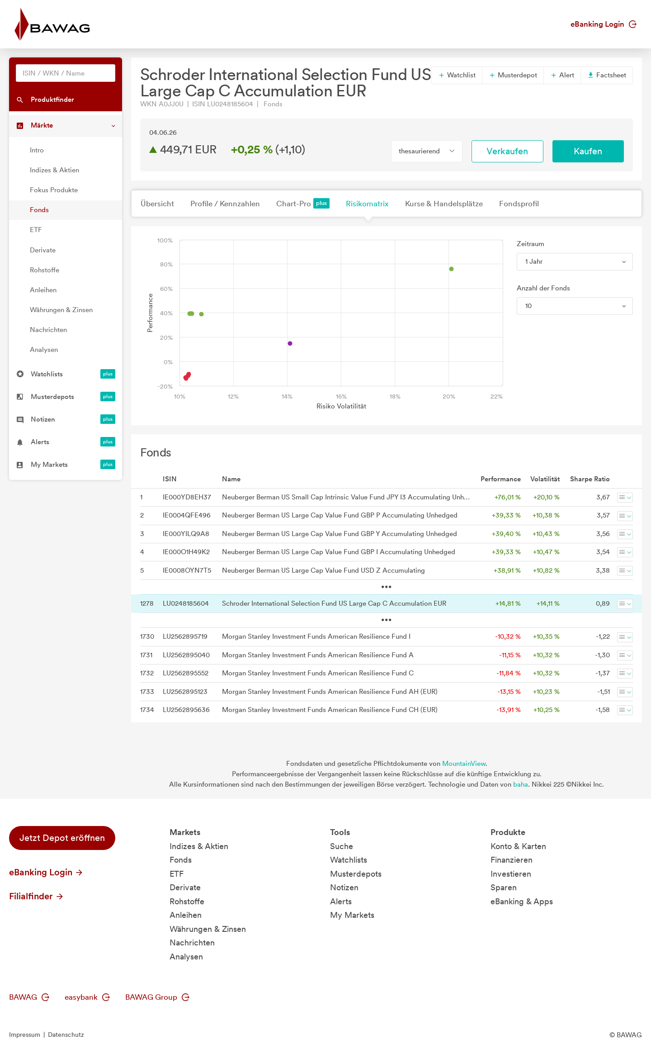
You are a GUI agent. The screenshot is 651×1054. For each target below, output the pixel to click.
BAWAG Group (157, 997)
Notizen (344, 887)
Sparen (504, 887)
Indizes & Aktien (54, 170)
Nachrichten (48, 330)
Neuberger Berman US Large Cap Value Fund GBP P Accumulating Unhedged (340, 515)
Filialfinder (36, 896)
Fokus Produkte (54, 190)
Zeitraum (530, 244)
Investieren (511, 873)
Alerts (341, 901)
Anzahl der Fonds (543, 288)
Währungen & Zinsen (61, 310)
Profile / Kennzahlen (225, 203)
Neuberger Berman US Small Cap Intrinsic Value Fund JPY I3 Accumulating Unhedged (346, 497)
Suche (341, 846)
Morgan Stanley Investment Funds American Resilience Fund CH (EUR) (330, 710)
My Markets (352, 915)
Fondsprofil (519, 203)
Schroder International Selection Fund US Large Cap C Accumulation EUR (334, 603)
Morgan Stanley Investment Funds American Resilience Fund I (316, 636)
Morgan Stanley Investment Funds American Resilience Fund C (318, 673)
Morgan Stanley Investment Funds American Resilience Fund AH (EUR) (330, 692)
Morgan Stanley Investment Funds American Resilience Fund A (318, 655)
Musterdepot (513, 75)
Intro (37, 150)
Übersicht (157, 203)
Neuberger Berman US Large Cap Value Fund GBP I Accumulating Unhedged (338, 552)
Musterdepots (356, 873)
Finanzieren (512, 859)
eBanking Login (604, 23)
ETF (36, 230)
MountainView (464, 764)
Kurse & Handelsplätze (444, 203)
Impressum (24, 1034)
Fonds (39, 210)
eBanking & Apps (522, 901)
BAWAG (29, 997)
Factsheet (606, 75)
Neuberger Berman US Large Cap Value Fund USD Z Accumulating (323, 570)
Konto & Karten (518, 846)
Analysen (44, 350)
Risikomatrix (367, 203)
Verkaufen (507, 151)
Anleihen (43, 290)
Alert (562, 75)
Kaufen (588, 151)
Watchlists (348, 859)
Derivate (43, 250)
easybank (87, 997)
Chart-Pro (303, 203)
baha (520, 784)
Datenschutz (66, 1034)
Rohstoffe (44, 270)
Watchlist (457, 75)
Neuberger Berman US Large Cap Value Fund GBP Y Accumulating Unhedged (339, 534)
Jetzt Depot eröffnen (62, 837)
